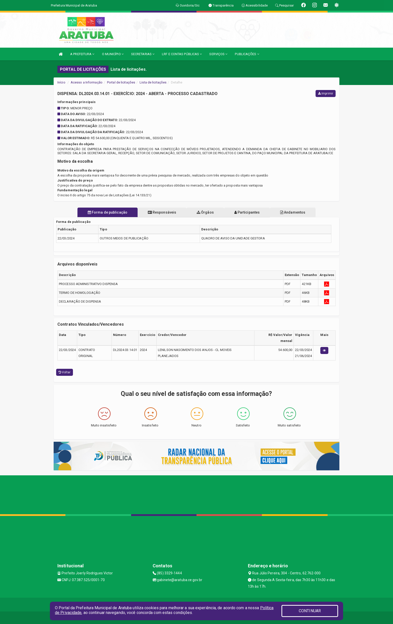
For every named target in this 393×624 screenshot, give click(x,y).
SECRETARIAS (142, 54)
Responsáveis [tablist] (161, 212)
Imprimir (325, 93)
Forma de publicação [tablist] (106, 212)
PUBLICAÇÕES (247, 54)
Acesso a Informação (87, 82)
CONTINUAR (310, 610)
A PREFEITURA (82, 54)
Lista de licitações (153, 82)
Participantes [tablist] (247, 212)
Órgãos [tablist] (205, 212)
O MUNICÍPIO (113, 54)
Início (61, 82)
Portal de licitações (121, 82)
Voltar (64, 372)
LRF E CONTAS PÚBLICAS (182, 54)
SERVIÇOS (218, 54)
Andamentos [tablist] (293, 212)
